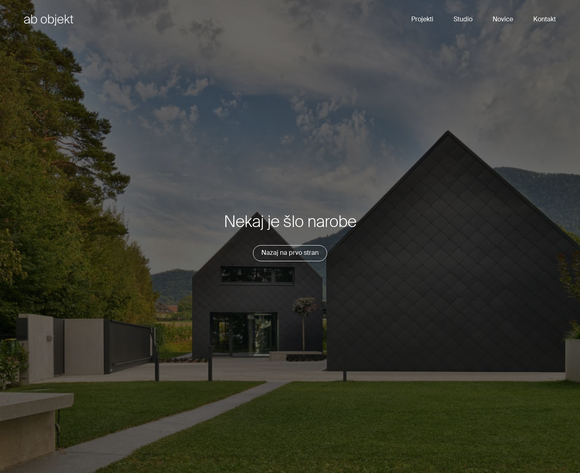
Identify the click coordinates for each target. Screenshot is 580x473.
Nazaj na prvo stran (290, 253)
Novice (503, 20)
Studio (463, 20)
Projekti (422, 20)
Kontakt (544, 20)
